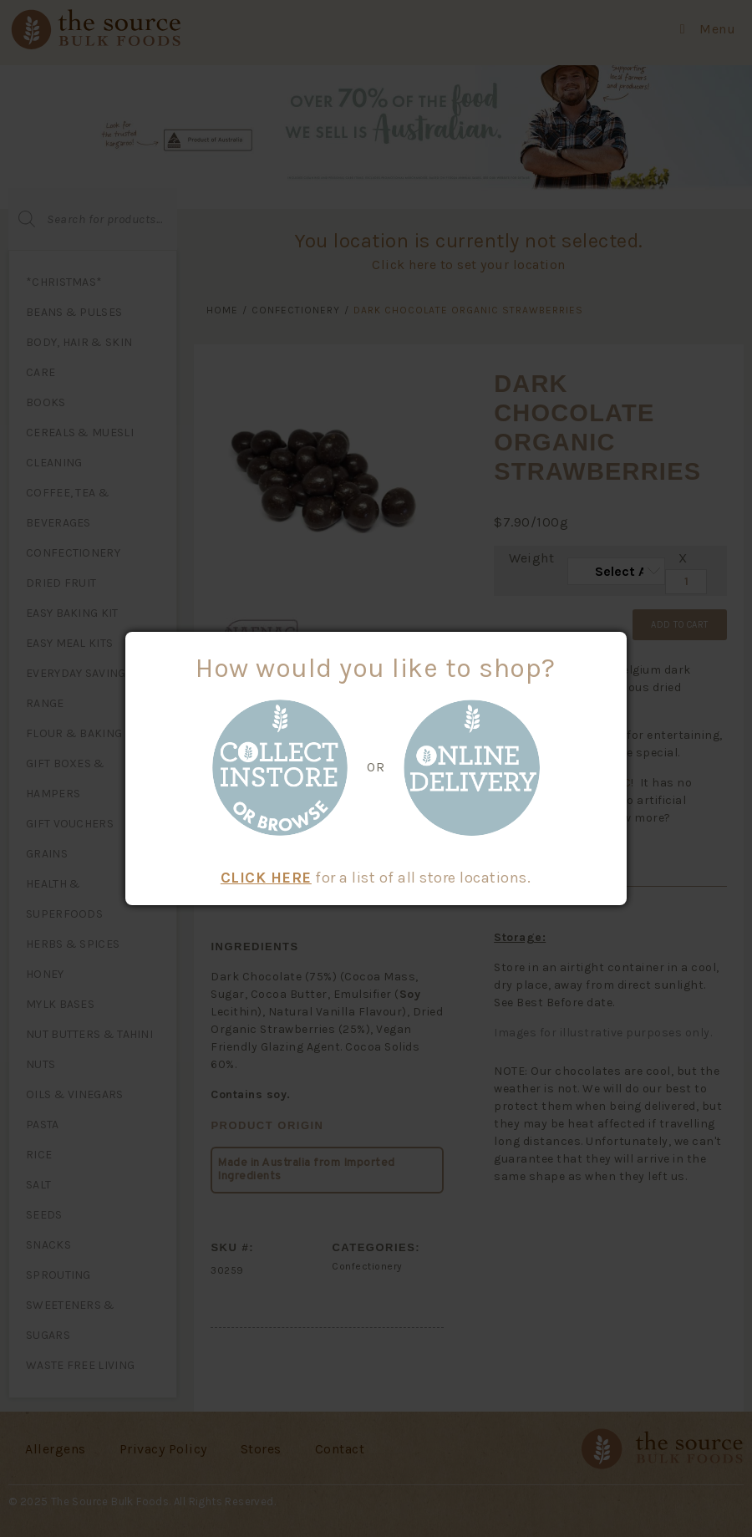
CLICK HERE (266, 877)
